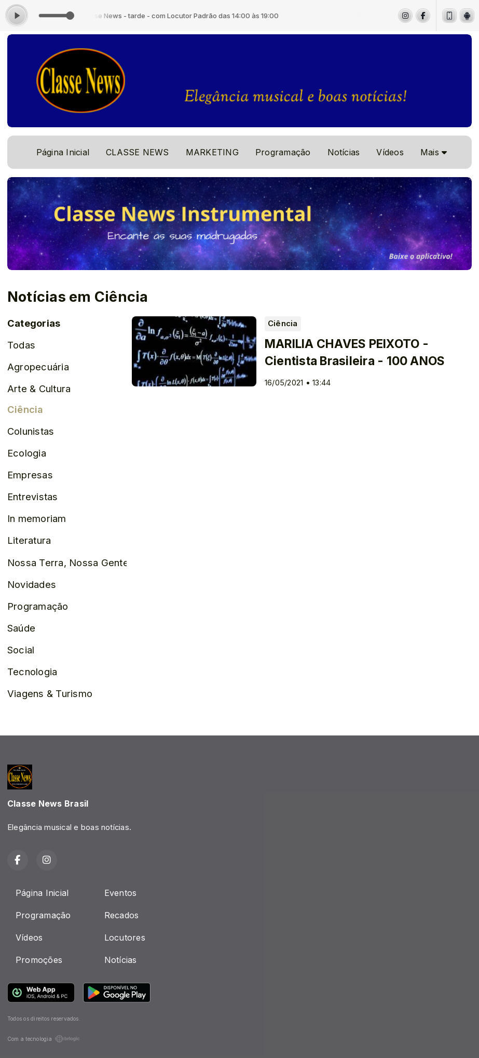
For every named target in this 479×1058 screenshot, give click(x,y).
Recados (121, 915)
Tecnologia (32, 671)
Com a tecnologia (43, 1038)
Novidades (31, 584)
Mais (433, 152)
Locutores (124, 937)
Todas (21, 345)
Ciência (25, 409)
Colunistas (30, 431)
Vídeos (389, 152)
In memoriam (36, 518)
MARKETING (212, 152)
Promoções (39, 960)
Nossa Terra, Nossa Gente (67, 562)
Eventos (120, 893)
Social (20, 649)
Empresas (30, 474)
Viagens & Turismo (49, 693)
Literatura (29, 540)
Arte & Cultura (39, 388)
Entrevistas (32, 496)
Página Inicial (62, 152)
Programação (283, 152)
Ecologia (26, 453)
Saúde (21, 628)
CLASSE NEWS (137, 152)
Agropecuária (38, 366)
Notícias (343, 152)
